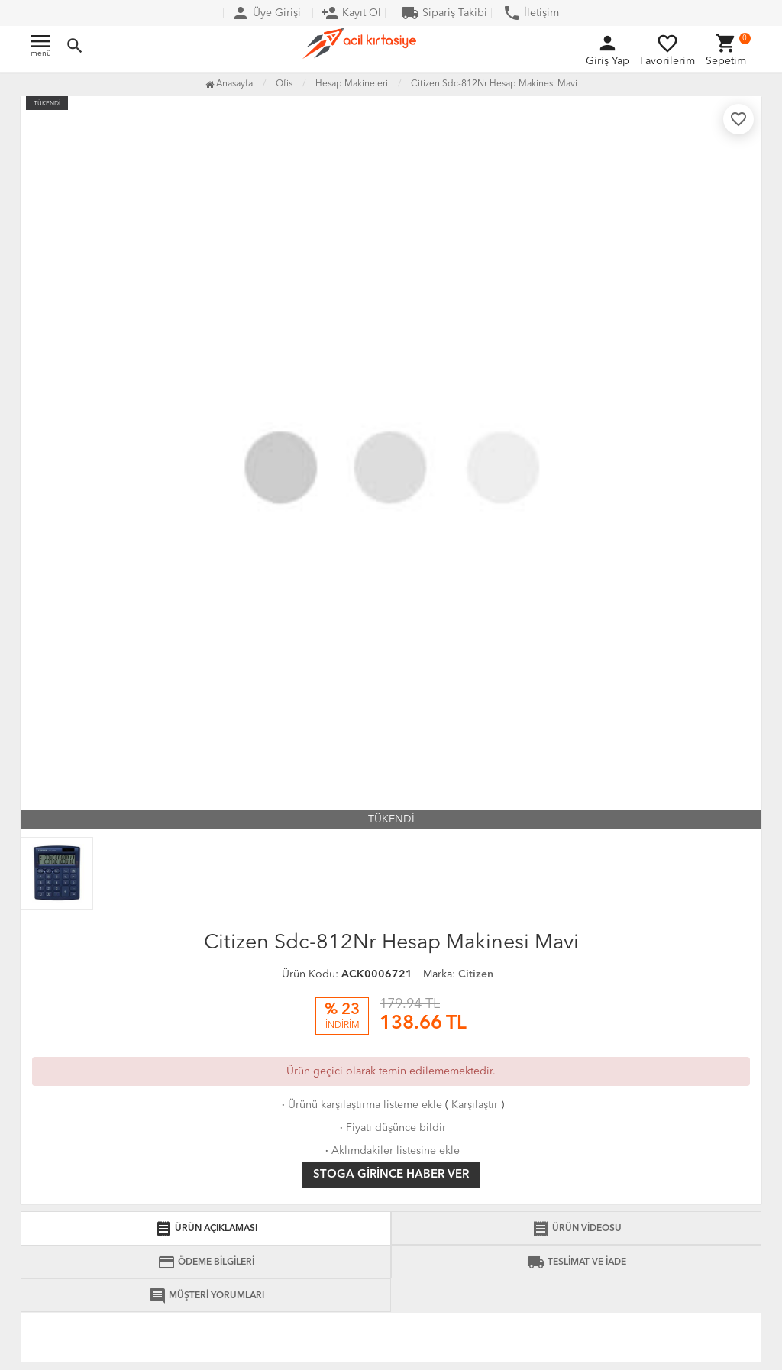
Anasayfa (229, 84)
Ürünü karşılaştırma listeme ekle (360, 1105)
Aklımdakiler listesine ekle (391, 1150)
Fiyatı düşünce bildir (391, 1128)
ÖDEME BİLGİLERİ (205, 1262)
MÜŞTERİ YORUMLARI (206, 1296)
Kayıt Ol (351, 13)
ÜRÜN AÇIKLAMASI (205, 1229)
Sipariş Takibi (444, 13)
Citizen (475, 974)
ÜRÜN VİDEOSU (577, 1229)
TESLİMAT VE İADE (576, 1262)
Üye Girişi (266, 13)
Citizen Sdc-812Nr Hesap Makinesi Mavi (494, 84)
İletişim (530, 13)
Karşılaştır (474, 1105)
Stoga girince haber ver (391, 1175)
